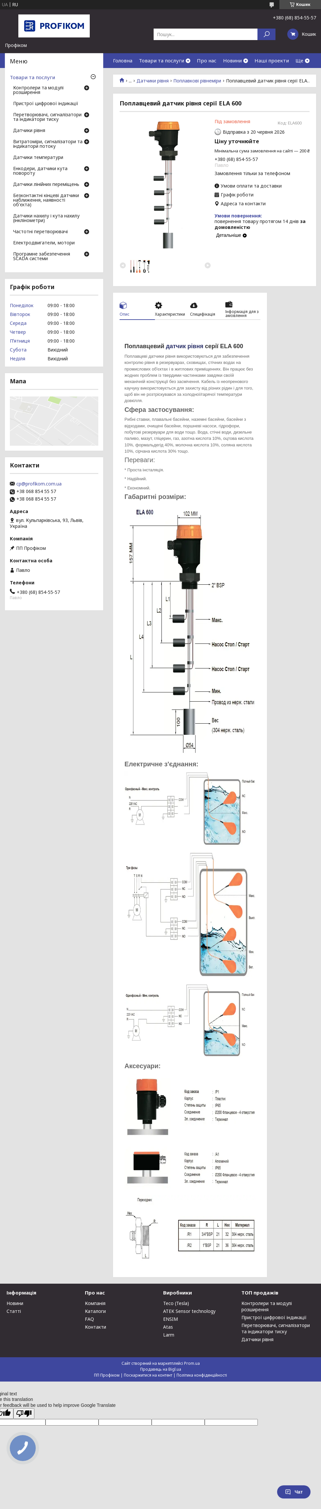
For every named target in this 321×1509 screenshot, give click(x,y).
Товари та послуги (161, 60)
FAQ (89, 1319)
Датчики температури (38, 157)
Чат (294, 1492)
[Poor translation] (23, 1413)
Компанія (95, 1303)
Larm (168, 1335)
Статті (14, 1311)
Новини (232, 60)
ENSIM (170, 1319)
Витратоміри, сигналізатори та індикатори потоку (48, 144)
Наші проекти (272, 60)
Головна (122, 60)
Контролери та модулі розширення (38, 90)
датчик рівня (184, 346)
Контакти (95, 1327)
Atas (168, 1327)
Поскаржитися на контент (148, 1375)
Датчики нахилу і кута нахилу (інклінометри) (46, 218)
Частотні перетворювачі (40, 232)
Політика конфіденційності (202, 1375)
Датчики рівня (153, 81)
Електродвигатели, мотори (44, 243)
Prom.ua (192, 1363)
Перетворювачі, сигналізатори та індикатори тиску (47, 117)
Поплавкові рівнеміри (197, 81)
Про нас (207, 60)
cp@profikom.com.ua (39, 484)
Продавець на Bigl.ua (160, 1369)
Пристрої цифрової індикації (45, 103)
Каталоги (95, 1311)
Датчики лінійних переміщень (46, 184)
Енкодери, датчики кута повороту (40, 171)
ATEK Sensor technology (189, 1311)
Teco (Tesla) (176, 1303)
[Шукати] (266, 34)
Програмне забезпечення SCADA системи (41, 256)
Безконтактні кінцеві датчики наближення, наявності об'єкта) (46, 200)
